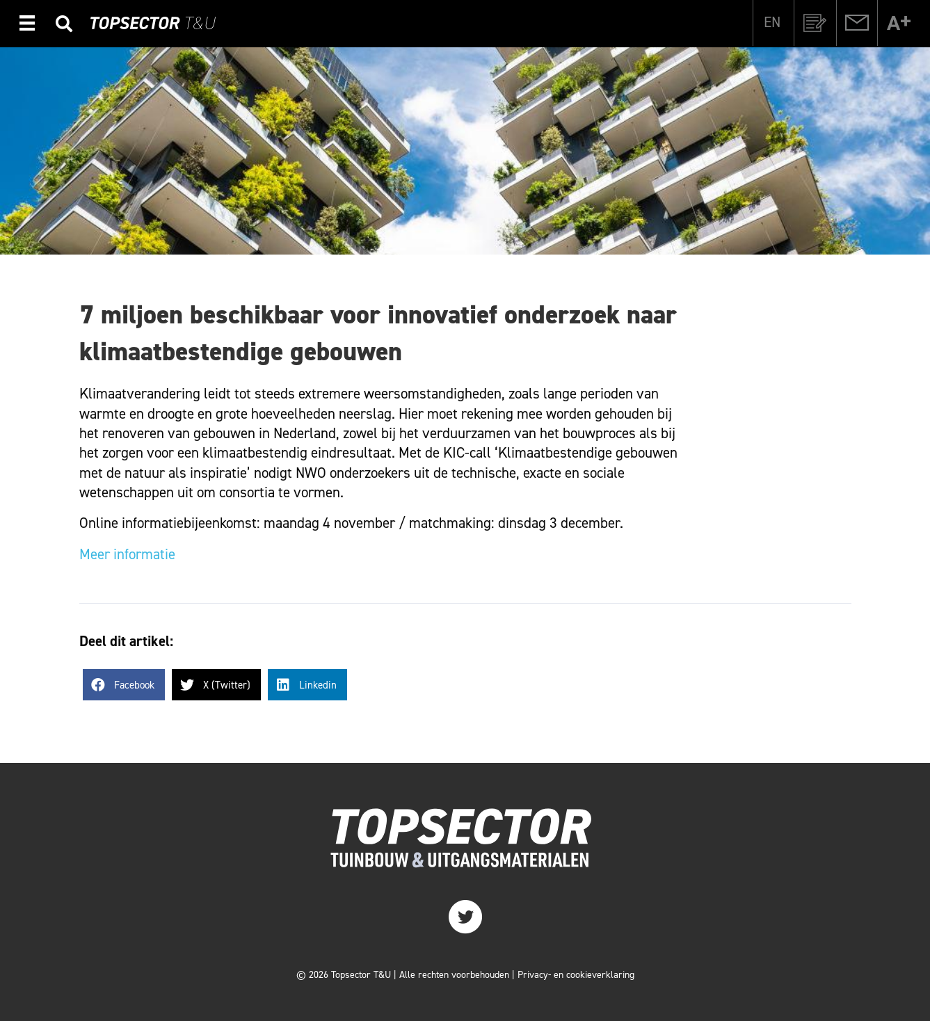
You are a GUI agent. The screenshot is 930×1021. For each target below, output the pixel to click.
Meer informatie (127, 554)
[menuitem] (772, 22)
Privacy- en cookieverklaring (576, 974)
